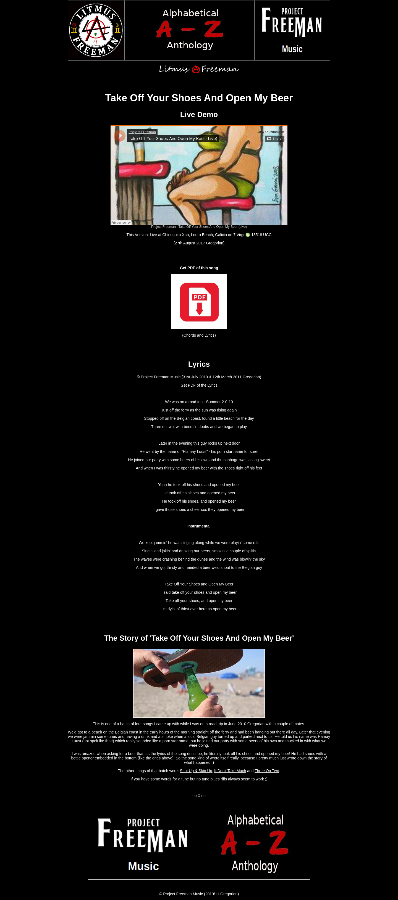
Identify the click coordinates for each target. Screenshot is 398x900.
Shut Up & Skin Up (196, 771)
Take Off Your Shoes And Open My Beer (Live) (213, 227)
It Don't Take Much (230, 771)
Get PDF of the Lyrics (198, 385)
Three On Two (267, 771)
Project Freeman (163, 227)
